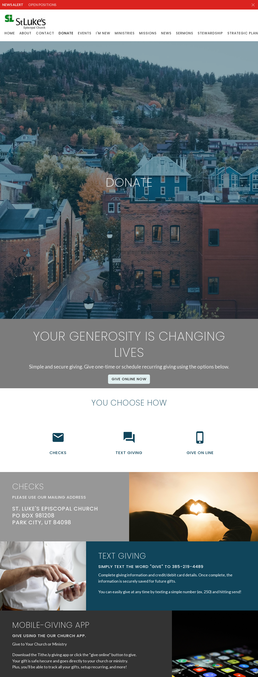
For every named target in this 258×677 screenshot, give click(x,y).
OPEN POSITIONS (42, 5)
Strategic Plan (242, 33)
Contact (45, 33)
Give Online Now (129, 379)
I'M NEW (103, 33)
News (166, 33)
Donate (66, 33)
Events (84, 33)
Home (9, 33)
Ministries (125, 33)
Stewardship (210, 33)
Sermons (184, 33)
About (25, 33)
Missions (148, 33)
